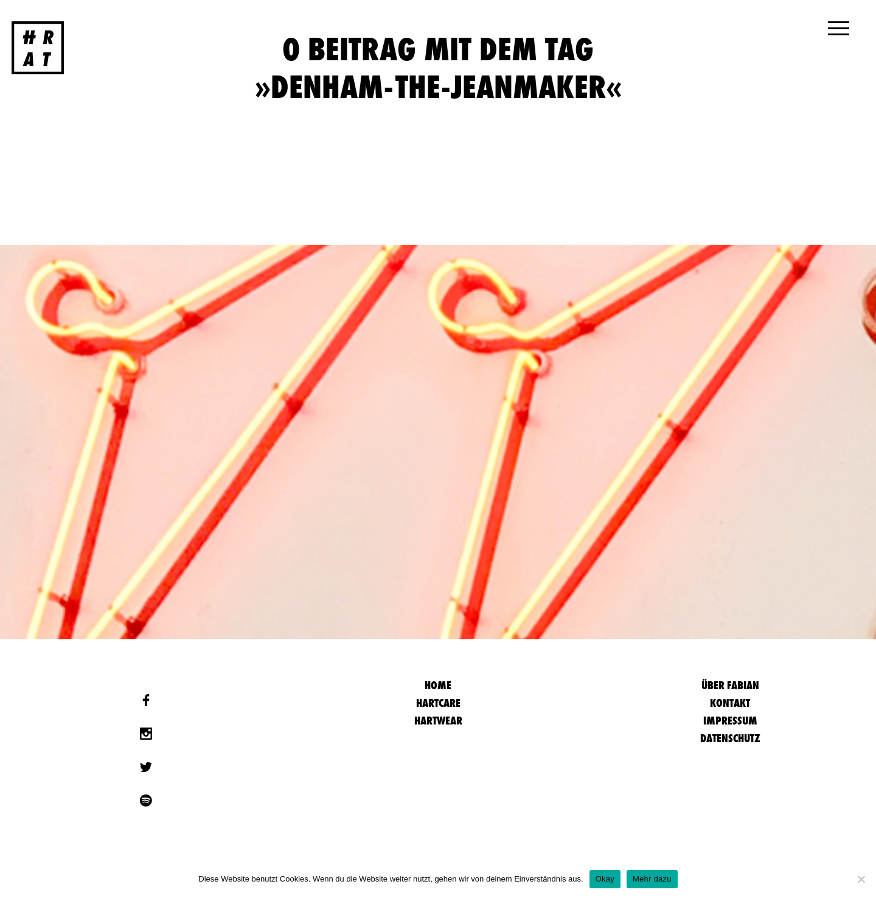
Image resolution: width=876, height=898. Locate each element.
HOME (438, 685)
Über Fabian (730, 685)
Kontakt (730, 702)
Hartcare (438, 702)
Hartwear (438, 720)
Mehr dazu (652, 878)
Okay (605, 878)
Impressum (730, 720)
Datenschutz (730, 738)
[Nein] (861, 879)
